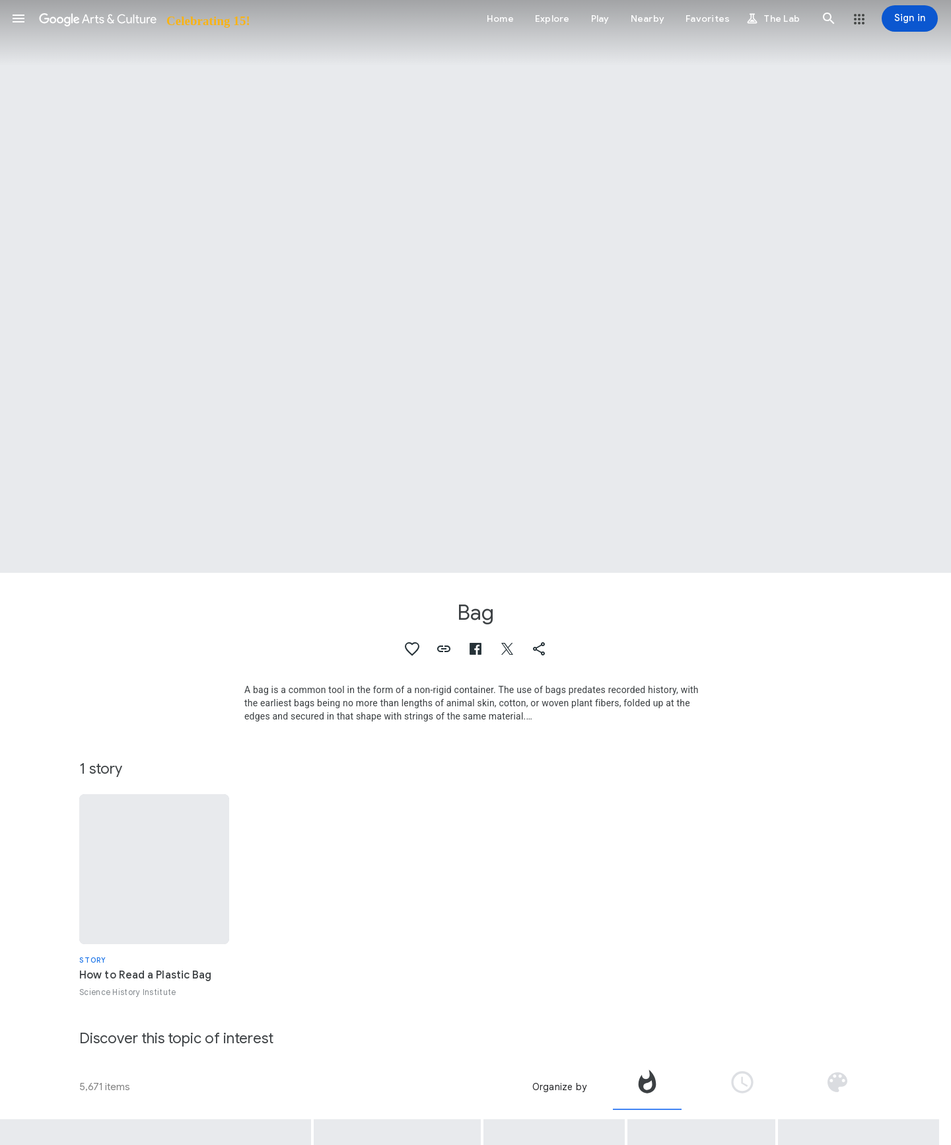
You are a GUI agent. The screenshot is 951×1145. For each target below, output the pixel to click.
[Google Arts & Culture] (143, 18)
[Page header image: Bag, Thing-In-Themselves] (475, 286)
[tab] (647, 1087)
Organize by (559, 1087)
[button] (18, 18)
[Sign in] (910, 18)
